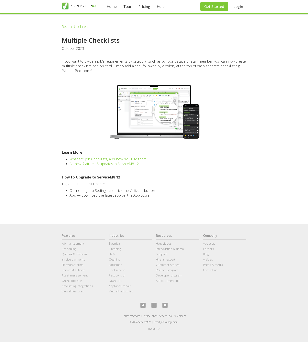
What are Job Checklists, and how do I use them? (109, 159)
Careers (208, 249)
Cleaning (114, 259)
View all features (73, 291)
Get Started (214, 6)
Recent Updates (75, 26)
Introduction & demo (170, 249)
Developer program (169, 275)
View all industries (121, 291)
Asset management (75, 275)
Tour (127, 6)
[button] (154, 328)
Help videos (164, 243)
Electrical (114, 243)
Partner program (167, 270)
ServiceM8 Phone (73, 270)
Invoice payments (73, 259)
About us (209, 243)
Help (161, 6)
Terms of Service (131, 316)
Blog (206, 254)
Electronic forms (72, 265)
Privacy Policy (150, 316)
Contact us (210, 270)
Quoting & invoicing (74, 254)
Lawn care (115, 281)
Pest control (117, 275)
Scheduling (69, 249)
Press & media (213, 265)
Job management (73, 243)
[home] (79, 6)
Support (161, 254)
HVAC (112, 254)
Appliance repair (120, 286)
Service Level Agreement (172, 316)
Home (112, 6)
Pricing (144, 6)
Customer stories (168, 265)
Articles (208, 259)
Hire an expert (165, 259)
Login (238, 6)
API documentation (168, 281)
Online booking (72, 281)
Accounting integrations (77, 286)
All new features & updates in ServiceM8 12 (104, 163)
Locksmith (115, 265)
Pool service (117, 270)
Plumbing (115, 249)
